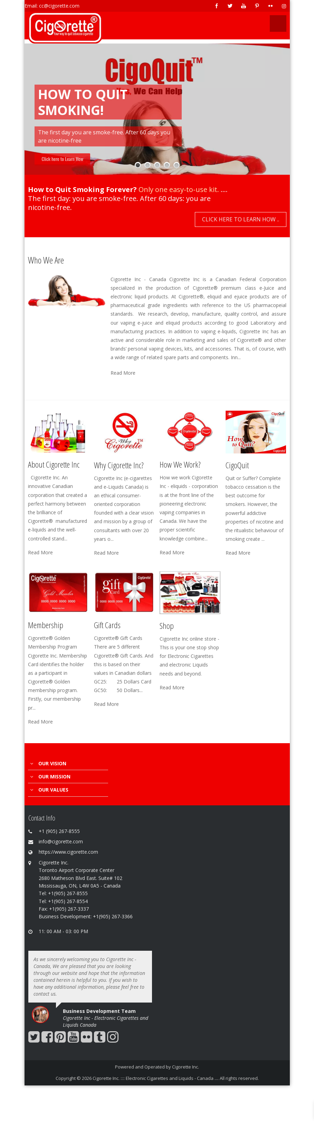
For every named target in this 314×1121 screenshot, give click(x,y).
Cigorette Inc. (185, 1067)
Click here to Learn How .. (240, 219)
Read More (123, 373)
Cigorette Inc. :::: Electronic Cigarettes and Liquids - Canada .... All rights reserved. (176, 1078)
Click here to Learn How (63, 158)
